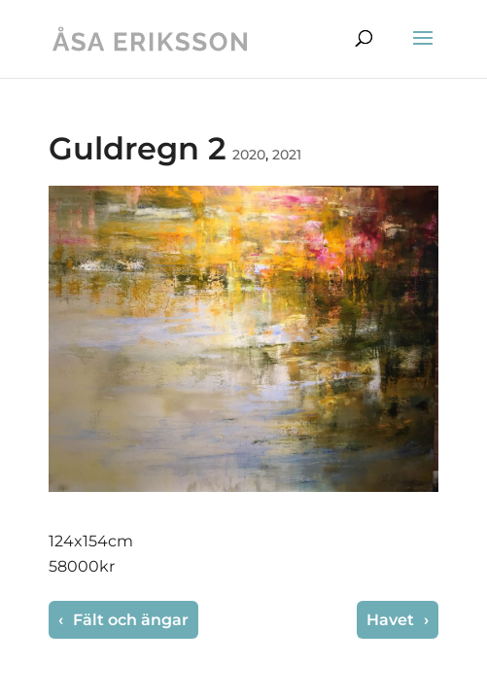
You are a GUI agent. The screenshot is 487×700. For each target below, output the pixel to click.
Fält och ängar (129, 620)
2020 (248, 154)
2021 (286, 154)
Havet (392, 620)
